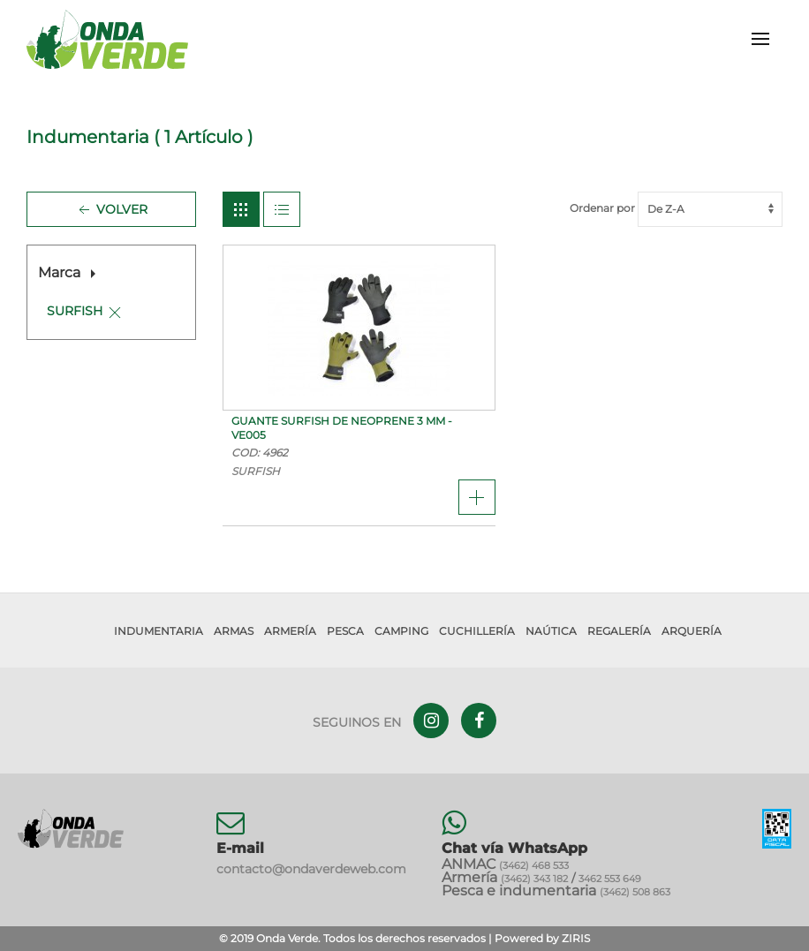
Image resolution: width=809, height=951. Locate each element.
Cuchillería (477, 631)
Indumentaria (158, 631)
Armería (290, 631)
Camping (401, 631)
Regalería (619, 631)
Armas (233, 631)
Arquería (692, 631)
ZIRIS (576, 938)
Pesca (345, 631)
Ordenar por (676, 208)
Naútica (551, 631)
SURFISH (74, 311)
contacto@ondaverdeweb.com (311, 869)
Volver (111, 210)
